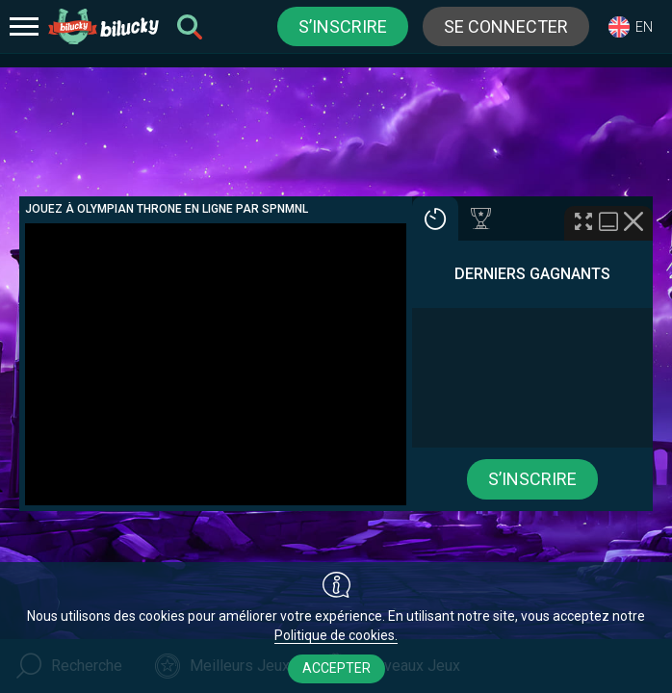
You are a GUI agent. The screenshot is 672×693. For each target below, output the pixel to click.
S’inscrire (342, 26)
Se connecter (506, 26)
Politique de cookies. (336, 635)
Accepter (336, 668)
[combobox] (630, 26)
